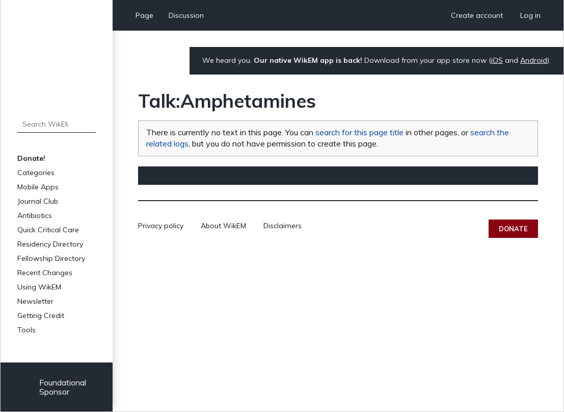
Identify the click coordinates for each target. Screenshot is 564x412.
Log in (530, 15)
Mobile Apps (38, 186)
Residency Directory (50, 244)
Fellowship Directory (51, 258)
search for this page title (359, 132)
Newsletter (35, 301)
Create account (477, 15)
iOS (497, 60)
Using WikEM (39, 287)
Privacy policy (160, 225)
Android (533, 60)
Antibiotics (34, 215)
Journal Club (37, 201)
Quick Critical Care (48, 229)
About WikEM (223, 225)
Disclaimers (282, 225)
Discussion (186, 15)
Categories (36, 172)
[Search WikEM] (56, 124)
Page (144, 15)
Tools (26, 329)
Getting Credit (40, 315)
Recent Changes (44, 272)
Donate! (31, 158)
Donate (513, 229)
